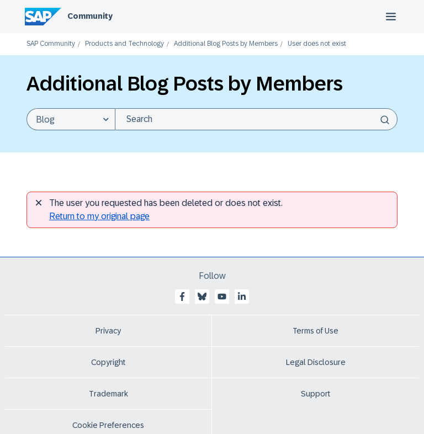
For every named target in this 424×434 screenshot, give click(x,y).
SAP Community (50, 43)
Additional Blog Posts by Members (226, 43)
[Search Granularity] (70, 119)
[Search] (256, 119)
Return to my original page (99, 216)
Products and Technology (124, 43)
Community (90, 16)
